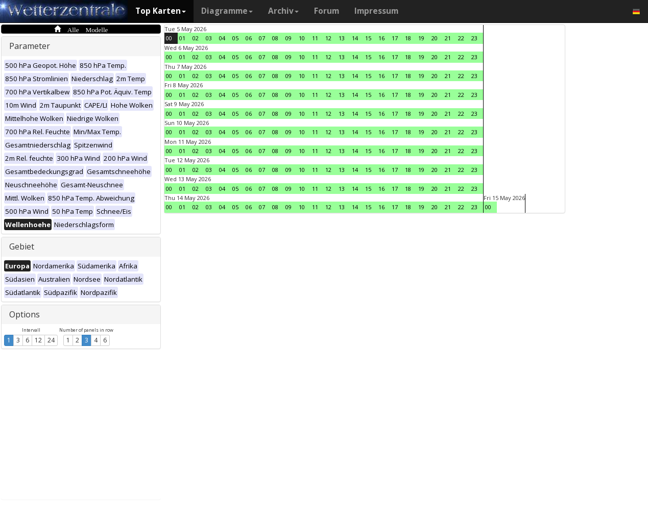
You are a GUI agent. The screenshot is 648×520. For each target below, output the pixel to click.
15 (368, 38)
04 (222, 38)
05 (235, 38)
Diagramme (227, 11)
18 (408, 38)
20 (434, 38)
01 (182, 38)
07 (262, 38)
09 (288, 38)
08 (275, 38)
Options (24, 314)
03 (209, 38)
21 (448, 38)
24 (51, 340)
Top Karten (160, 11)
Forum (326, 11)
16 (381, 38)
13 (342, 38)
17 (395, 38)
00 (169, 38)
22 (461, 38)
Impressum (376, 11)
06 (249, 38)
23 (474, 38)
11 (315, 38)
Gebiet (21, 246)
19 (421, 38)
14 (355, 38)
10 (302, 38)
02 (196, 38)
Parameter (29, 46)
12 (38, 340)
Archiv (283, 11)
